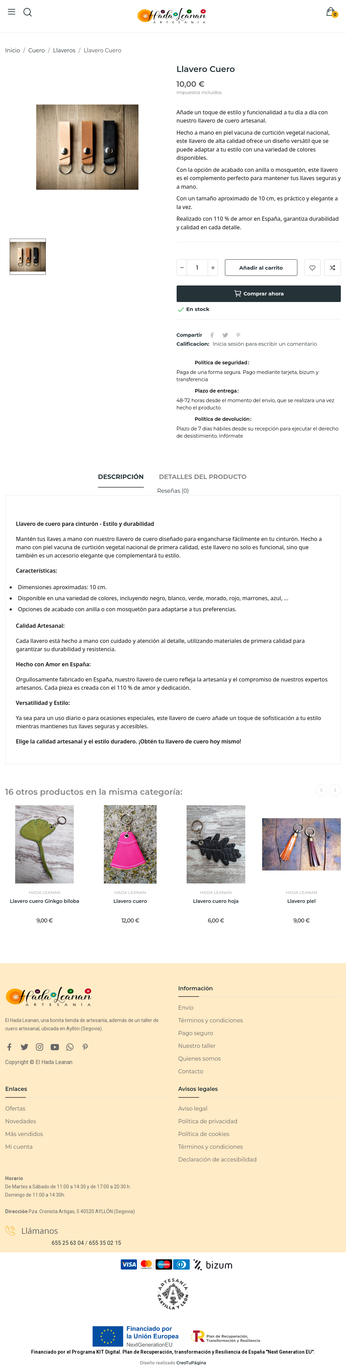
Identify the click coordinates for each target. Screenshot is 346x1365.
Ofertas (15, 1108)
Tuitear (225, 335)
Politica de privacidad (208, 1121)
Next (335, 790)
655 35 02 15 (105, 1243)
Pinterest (238, 335)
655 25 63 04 (68, 1243)
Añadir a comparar (332, 267)
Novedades (20, 1121)
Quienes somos (199, 1058)
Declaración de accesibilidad (217, 1159)
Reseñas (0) (173, 491)
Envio (186, 1007)
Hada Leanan (44, 892)
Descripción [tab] (121, 477)
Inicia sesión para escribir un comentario (265, 344)
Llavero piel (301, 901)
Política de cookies (203, 1134)
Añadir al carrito (261, 267)
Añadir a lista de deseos (312, 267)
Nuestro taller (197, 1046)
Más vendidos (24, 1134)
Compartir (212, 335)
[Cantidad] (197, 267)
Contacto (191, 1071)
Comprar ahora (259, 294)
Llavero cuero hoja (216, 901)
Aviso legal (193, 1108)
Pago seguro (195, 1033)
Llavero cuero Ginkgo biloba (44, 901)
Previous (321, 790)
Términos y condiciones (210, 1020)
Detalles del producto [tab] (203, 477)
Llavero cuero (130, 901)
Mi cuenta (19, 1147)
